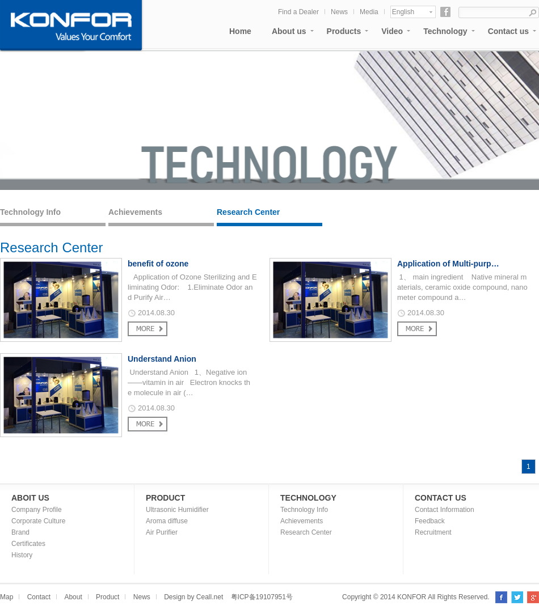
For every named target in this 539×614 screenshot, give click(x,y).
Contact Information (444, 510)
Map (6, 597)
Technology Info (30, 212)
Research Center (248, 212)
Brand (20, 532)
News (339, 12)
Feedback (430, 521)
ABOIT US (30, 497)
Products (344, 31)
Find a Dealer (298, 12)
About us (289, 31)
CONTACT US (440, 497)
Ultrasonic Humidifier (177, 510)
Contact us (508, 31)
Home (240, 31)
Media (369, 12)
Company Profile (36, 510)
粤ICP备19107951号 (262, 597)
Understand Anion (162, 358)
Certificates (28, 544)
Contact (38, 597)
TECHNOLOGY (308, 497)
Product (107, 597)
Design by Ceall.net (193, 597)
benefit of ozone (158, 263)
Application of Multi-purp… (448, 263)
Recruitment (433, 532)
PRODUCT (165, 497)
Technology (445, 31)
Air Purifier (162, 532)
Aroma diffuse (167, 521)
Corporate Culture (38, 521)
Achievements (135, 212)
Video (392, 31)
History (21, 555)
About (73, 597)
